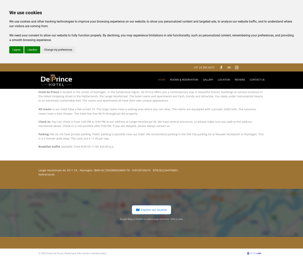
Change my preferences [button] (58, 49)
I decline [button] (32, 49)
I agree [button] (16, 49)
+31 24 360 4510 (203, 67)
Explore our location (151, 210)
